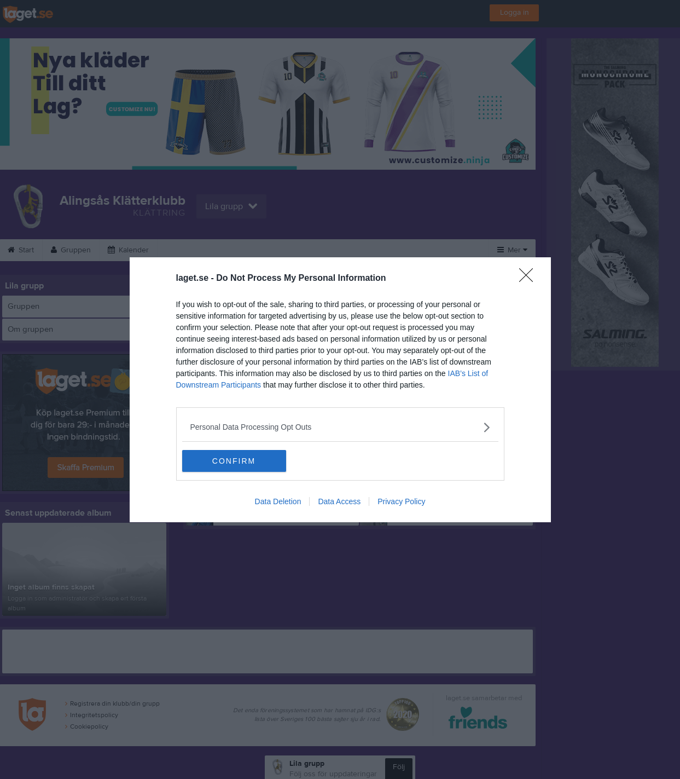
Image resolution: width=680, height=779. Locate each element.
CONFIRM (233, 461)
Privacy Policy (401, 501)
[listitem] (340, 427)
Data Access (339, 501)
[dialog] (340, 389)
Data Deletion (278, 501)
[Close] (529, 278)
